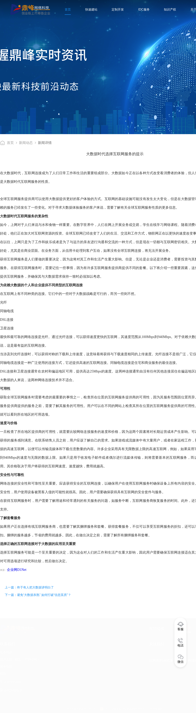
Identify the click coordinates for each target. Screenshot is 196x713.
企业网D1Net (16, 570)
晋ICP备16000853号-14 (81, 707)
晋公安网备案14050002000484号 (125, 707)
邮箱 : (4, 672)
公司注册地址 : (12, 689)
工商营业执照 (155, 707)
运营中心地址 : (12, 681)
